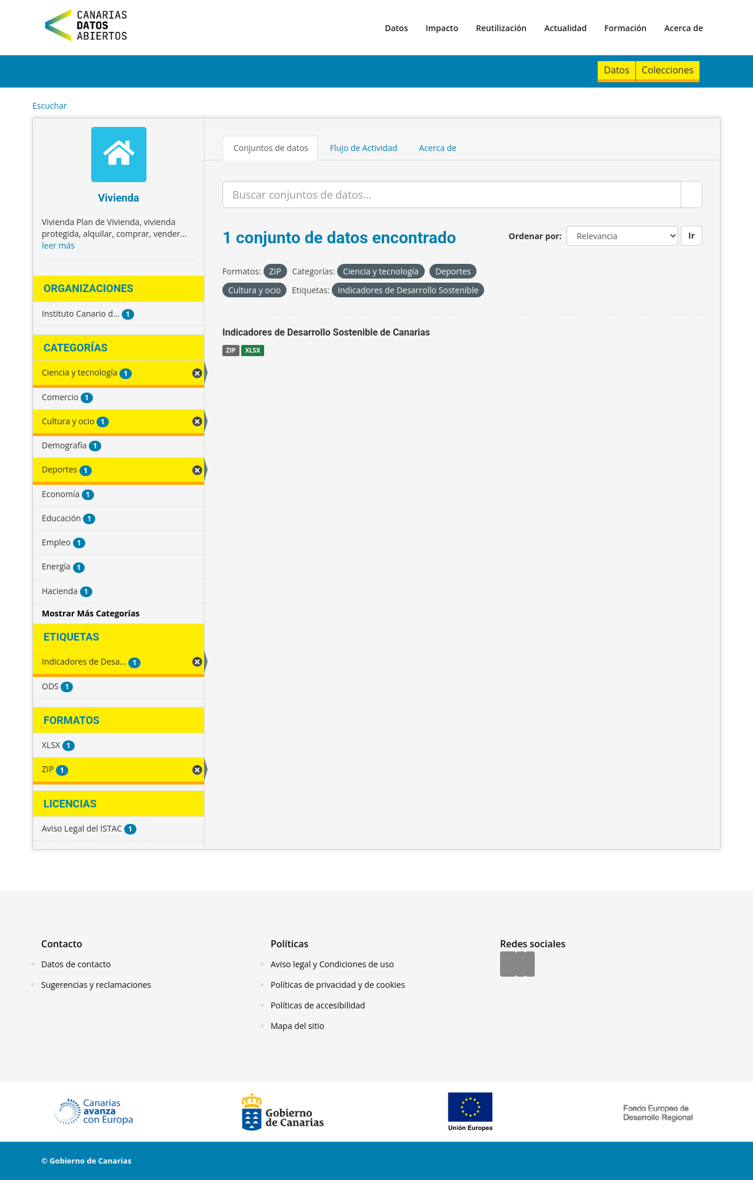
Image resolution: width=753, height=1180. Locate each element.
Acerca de (683, 27)
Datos (396, 27)
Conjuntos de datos (271, 147)
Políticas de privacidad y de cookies (338, 984)
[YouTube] (530, 964)
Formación (625, 27)
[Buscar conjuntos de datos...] (451, 194)
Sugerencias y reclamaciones (96, 984)
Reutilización (501, 27)
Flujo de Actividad (364, 147)
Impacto (441, 27)
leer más (58, 245)
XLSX (253, 350)
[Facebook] (508, 964)
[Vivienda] (118, 156)
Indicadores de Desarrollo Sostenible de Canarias (326, 332)
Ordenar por (534, 236)
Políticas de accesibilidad (318, 1005)
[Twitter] (520, 964)
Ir (691, 235)
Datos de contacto (76, 964)
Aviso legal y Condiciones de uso (332, 964)
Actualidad (565, 27)
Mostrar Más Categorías (90, 613)
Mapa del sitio (297, 1025)
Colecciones (668, 69)
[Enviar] (691, 194)
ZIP (230, 350)
